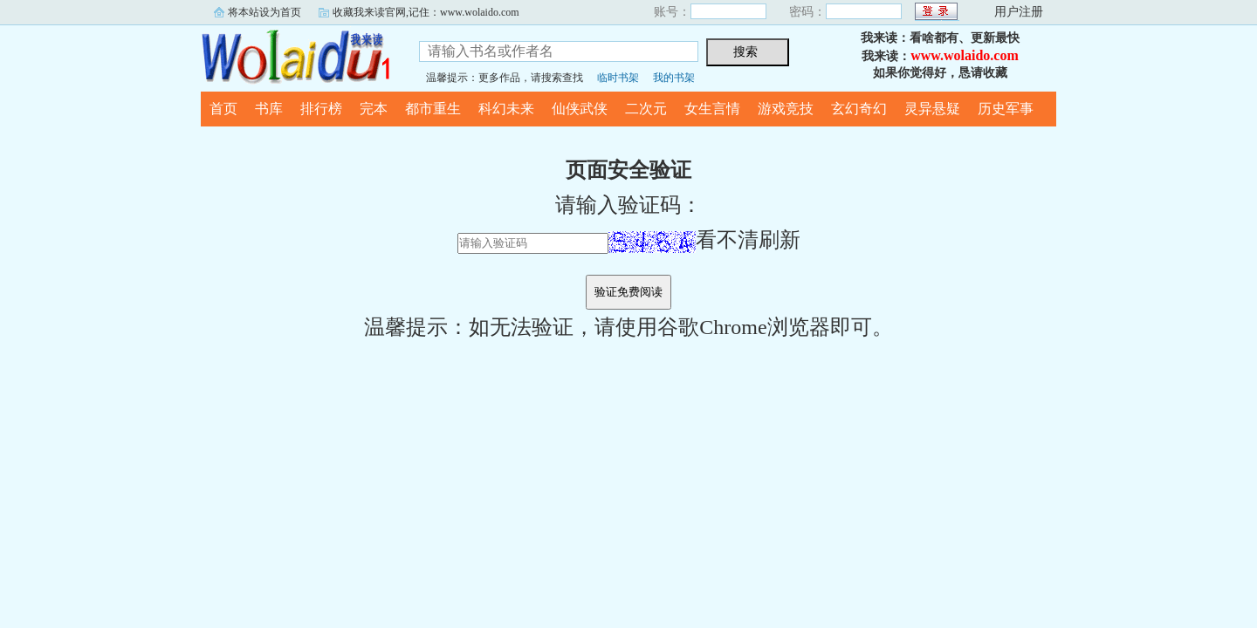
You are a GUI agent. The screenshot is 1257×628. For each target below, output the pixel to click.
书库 (269, 108)
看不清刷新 (704, 240)
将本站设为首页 (264, 12)
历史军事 (1006, 108)
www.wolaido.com (964, 55)
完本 (374, 108)
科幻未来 (506, 108)
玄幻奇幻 (859, 108)
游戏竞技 (786, 108)
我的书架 (674, 78)
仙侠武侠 (580, 108)
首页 (223, 108)
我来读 (297, 55)
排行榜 (321, 108)
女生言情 (712, 108)
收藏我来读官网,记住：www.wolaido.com (426, 12)
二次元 (646, 108)
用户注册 (1018, 11)
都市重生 (433, 108)
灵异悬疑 (932, 108)
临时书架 (618, 78)
